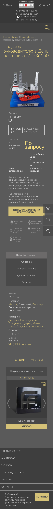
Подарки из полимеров (30, 326)
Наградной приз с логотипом (27, 371)
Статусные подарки (19, 323)
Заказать (27, 426)
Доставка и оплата (26, 275)
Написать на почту (28, 20)
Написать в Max (28, 17)
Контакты (7, 487)
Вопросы (6, 465)
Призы (23, 37)
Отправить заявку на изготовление (26, 211)
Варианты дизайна (26, 269)
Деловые (31, 37)
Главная (6, 37)
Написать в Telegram (28, 14)
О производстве (11, 451)
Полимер (37, 304)
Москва (9, 5)
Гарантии (26, 282)
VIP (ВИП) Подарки (19, 344)
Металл (12, 304)
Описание (26, 262)
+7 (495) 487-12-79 (26, 11)
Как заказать (8, 458)
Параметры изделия (26, 255)
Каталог (15, 37)
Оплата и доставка (12, 472)
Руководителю (28, 320)
